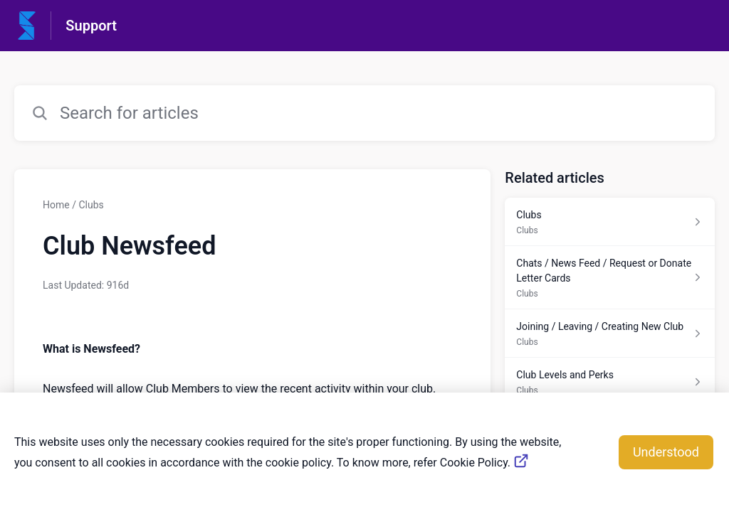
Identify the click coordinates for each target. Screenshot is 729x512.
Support (91, 25)
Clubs (90, 204)
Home (56, 204)
